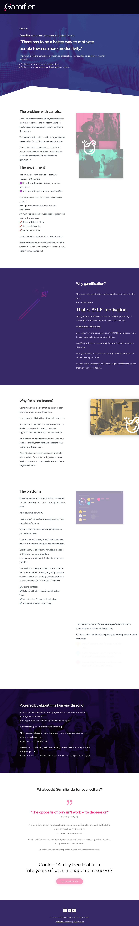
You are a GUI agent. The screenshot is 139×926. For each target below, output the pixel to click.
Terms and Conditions (63, 922)
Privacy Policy (78, 922)
